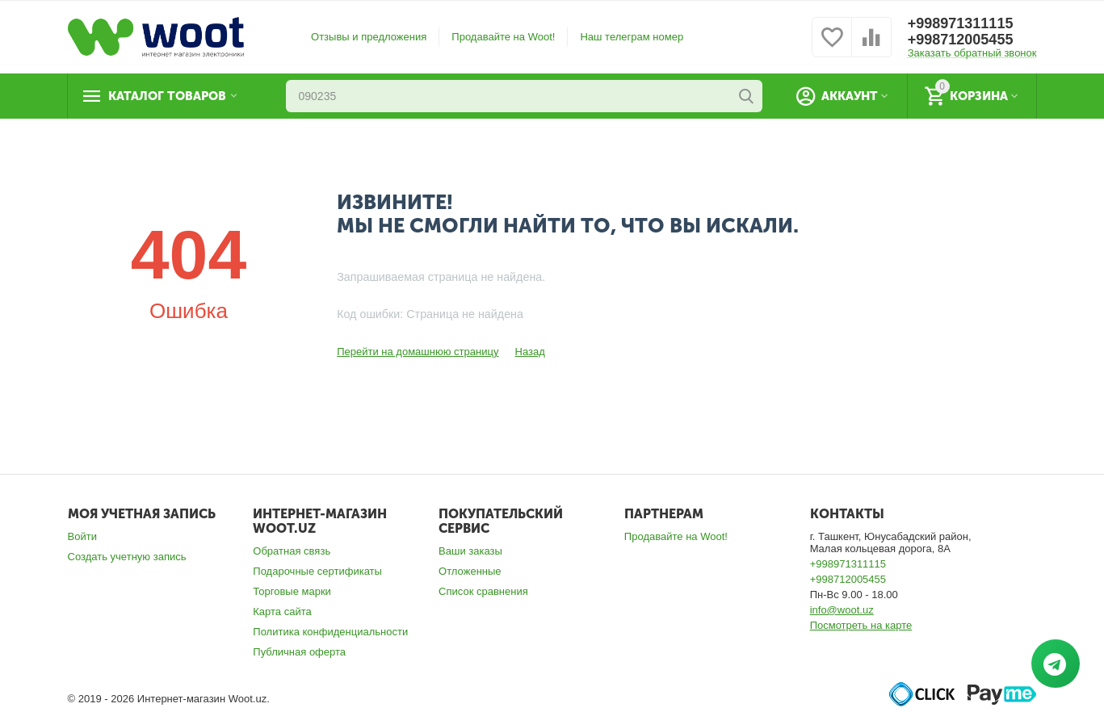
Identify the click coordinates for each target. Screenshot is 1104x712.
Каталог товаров (167, 96)
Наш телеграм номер (631, 37)
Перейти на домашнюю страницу (417, 352)
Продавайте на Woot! (503, 37)
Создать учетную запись (127, 557)
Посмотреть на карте (861, 625)
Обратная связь (291, 551)
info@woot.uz (842, 610)
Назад (529, 352)
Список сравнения (483, 591)
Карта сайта (282, 611)
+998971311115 (961, 23)
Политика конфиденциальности (330, 632)
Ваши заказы (470, 551)
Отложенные (470, 571)
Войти (82, 536)
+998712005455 (961, 39)
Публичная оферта (299, 652)
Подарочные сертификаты (317, 571)
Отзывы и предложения (368, 37)
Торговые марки (292, 591)
